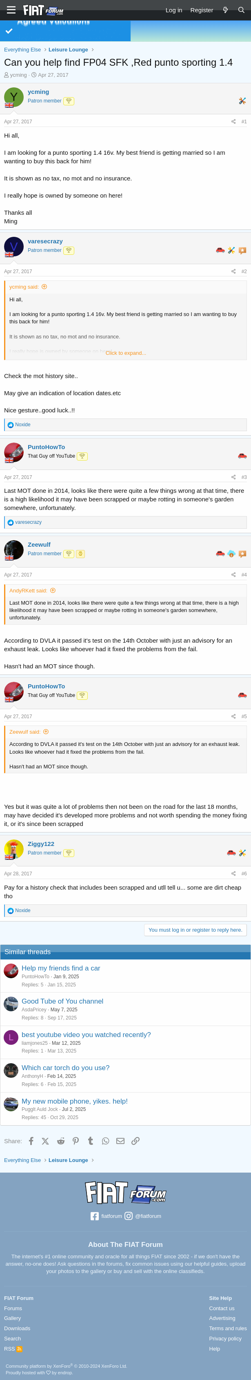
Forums (13, 1308)
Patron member (45, 101)
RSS (13, 1349)
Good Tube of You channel (62, 1001)
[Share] (234, 122)
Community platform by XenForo (66, 1366)
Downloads (17, 1328)
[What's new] (225, 10)
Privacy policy (225, 1338)
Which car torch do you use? (65, 1068)
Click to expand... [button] (126, 353)
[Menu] (11, 10)
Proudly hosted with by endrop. (39, 1372)
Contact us (222, 1308)
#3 (244, 477)
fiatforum (106, 1216)
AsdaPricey (34, 1010)
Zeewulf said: (25, 732)
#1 (244, 122)
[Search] (241, 10)
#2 (244, 271)
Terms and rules (228, 1328)
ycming (18, 75)
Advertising (222, 1318)
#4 (244, 575)
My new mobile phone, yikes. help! (75, 1101)
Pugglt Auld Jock (40, 1109)
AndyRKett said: (28, 591)
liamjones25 (35, 1043)
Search (12, 1338)
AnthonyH (32, 1076)
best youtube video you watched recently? (86, 1035)
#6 (244, 874)
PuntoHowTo (35, 976)
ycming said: (24, 287)
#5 (244, 716)
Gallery (12, 1318)
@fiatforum (142, 1216)
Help (214, 1349)
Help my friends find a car (61, 968)
